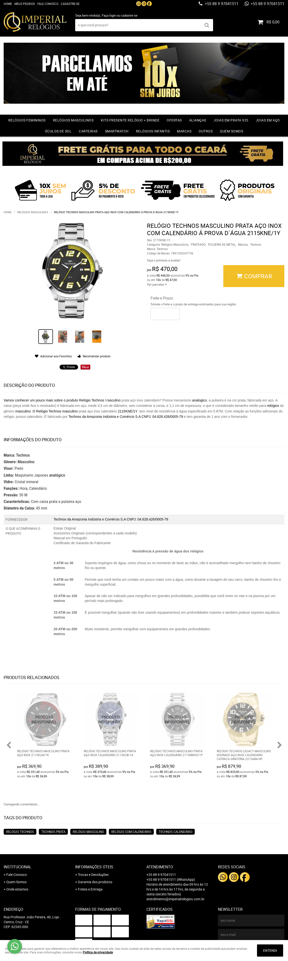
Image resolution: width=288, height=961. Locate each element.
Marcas (184, 131)
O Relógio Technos (46, 411)
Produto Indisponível (44, 719)
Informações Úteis (94, 867)
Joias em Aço (268, 120)
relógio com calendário (131, 832)
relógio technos (20, 832)
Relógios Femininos (27, 120)
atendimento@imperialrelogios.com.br (175, 899)
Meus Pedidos (24, 4)
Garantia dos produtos (95, 882)
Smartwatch (117, 131)
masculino (23, 411)
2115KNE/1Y (127, 411)
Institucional (17, 867)
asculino (114, 400)
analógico (57, 475)
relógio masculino (88, 832)
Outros (206, 131)
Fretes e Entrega (90, 889)
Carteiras (88, 131)
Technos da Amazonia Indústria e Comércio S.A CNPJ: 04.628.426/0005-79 (125, 417)
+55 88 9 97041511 (221, 3)
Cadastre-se (70, 4)
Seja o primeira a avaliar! (163, 260)
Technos (23, 455)
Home (8, 4)
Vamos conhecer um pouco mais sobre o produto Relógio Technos (54, 400)
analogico (199, 400)
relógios (273, 406)
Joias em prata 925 (231, 120)
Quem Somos (231, 131)
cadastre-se (129, 15)
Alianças (197, 120)
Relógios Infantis (153, 131)
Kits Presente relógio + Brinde (130, 120)
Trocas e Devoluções (93, 874)
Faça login (109, 15)
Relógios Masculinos (73, 120)
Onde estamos (17, 889)
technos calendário (175, 832)
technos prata (53, 832)
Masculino (26, 461)
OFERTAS (174, 120)
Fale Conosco (47, 4)
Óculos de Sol (58, 131)
